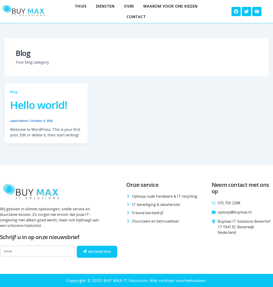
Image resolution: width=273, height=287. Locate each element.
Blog (13, 92)
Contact (136, 16)
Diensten (105, 6)
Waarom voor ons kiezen (170, 6)
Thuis (81, 6)
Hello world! (40, 104)
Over (129, 6)
